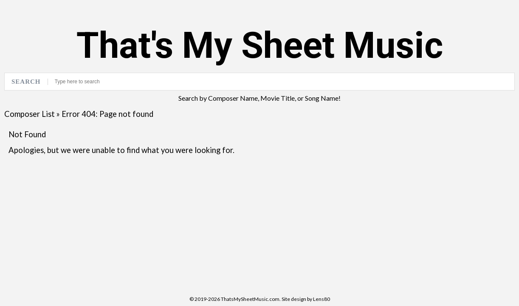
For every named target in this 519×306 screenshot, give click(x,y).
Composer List (29, 114)
